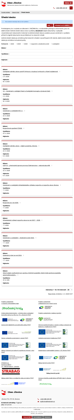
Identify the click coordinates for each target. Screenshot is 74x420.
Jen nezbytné (38, 417)
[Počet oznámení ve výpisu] (69, 290)
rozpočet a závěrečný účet (40, 44)
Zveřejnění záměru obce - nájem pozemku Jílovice (21, 146)
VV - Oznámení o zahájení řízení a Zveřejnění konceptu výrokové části (28, 91)
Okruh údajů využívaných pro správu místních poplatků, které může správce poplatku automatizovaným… (32, 274)
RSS (50, 25)
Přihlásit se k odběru (63, 25)
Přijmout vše (27, 417)
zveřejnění (55, 44)
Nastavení (48, 417)
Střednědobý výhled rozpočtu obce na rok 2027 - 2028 (23, 220)
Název (3, 48)
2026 (26, 44)
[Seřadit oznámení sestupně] (7, 48)
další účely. (37, 409)
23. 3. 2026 (6, 116)
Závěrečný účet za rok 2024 (13, 255)
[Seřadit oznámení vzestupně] (7, 47)
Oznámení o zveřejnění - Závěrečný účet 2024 (20, 238)
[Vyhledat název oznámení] (37, 50)
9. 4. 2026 (6, 156)
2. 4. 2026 (6, 76)
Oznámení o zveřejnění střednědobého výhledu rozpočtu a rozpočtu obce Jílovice (32, 185)
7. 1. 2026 (6, 190)
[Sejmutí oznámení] (37, 62)
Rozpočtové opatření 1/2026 (14, 128)
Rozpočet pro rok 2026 (12, 203)
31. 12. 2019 (6, 280)
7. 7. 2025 (6, 243)
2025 (19, 44)
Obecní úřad (15, 12)
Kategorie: (4, 44)
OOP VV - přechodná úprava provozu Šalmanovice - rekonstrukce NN (28, 165)
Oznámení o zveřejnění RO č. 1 (14, 111)
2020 (12, 44)
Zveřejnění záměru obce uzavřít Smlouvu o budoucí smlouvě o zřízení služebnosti (32, 71)
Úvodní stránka (5, 12)
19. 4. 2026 (6, 82)
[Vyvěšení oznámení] (37, 56)
